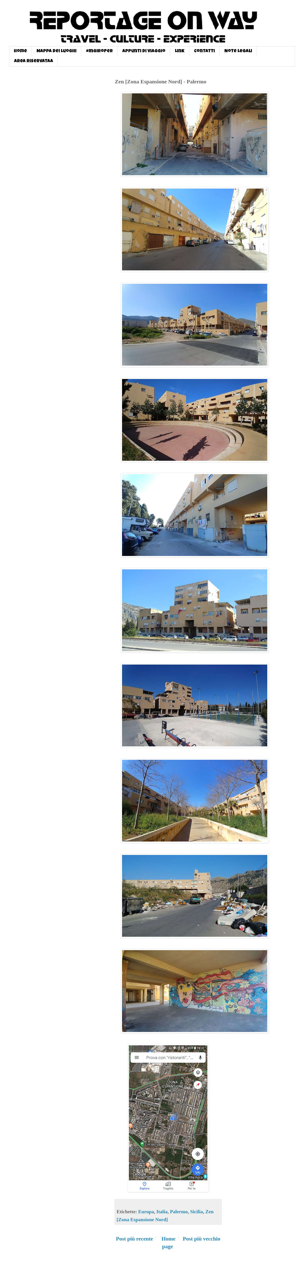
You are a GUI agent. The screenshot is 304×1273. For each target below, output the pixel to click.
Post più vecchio (201, 1239)
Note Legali (238, 51)
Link (179, 51)
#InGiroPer (99, 51)
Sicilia (196, 1211)
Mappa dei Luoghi (56, 51)
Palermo (179, 1211)
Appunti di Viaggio (143, 51)
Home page (168, 1242)
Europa (146, 1211)
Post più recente (134, 1239)
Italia (161, 1211)
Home (20, 51)
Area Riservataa (33, 61)
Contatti (204, 51)
